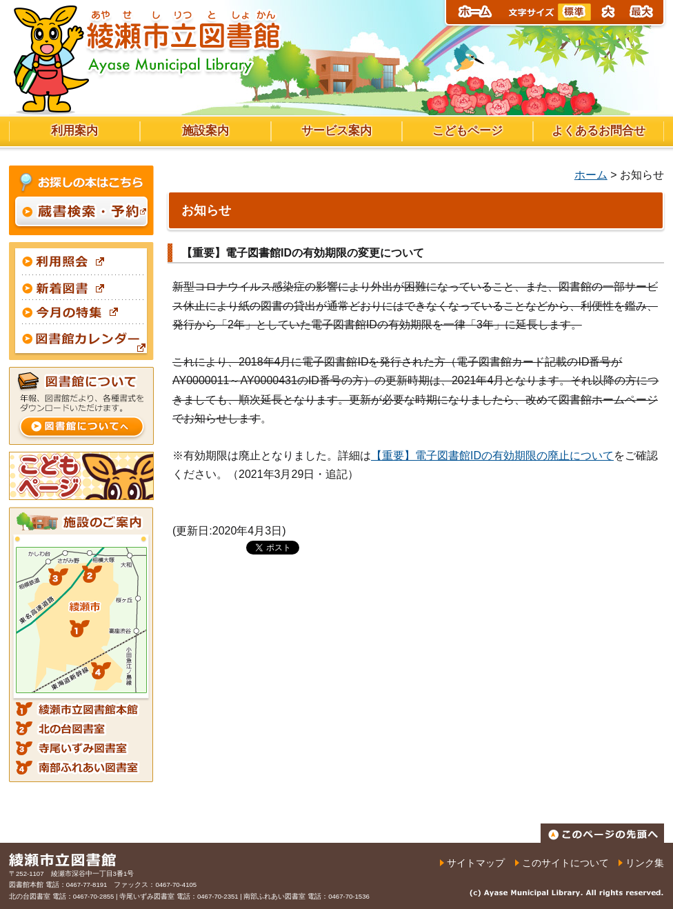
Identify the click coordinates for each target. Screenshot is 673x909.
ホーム (590, 175)
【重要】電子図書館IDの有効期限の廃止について (492, 455)
